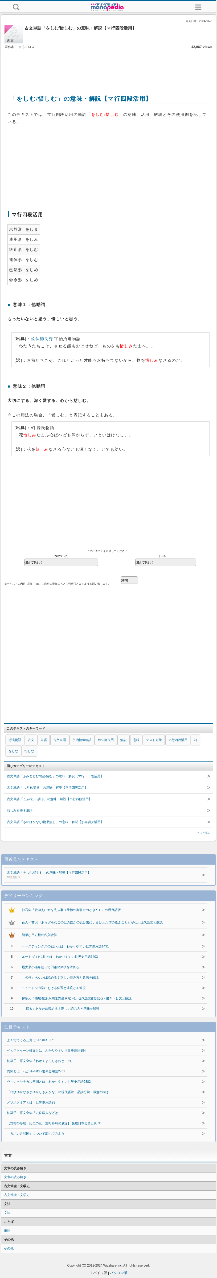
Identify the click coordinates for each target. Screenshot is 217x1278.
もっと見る (203, 832)
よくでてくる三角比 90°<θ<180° (30, 1040)
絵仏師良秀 (42, 339)
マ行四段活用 (177, 740)
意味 (136, 740)
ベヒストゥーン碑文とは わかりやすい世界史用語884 (46, 1050)
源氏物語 (15, 740)
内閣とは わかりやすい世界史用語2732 (36, 1071)
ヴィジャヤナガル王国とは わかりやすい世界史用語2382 (49, 1082)
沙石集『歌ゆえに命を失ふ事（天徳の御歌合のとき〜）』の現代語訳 (71, 910)
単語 (43, 740)
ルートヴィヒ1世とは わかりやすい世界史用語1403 (60, 957)
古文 (31, 740)
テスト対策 (154, 740)
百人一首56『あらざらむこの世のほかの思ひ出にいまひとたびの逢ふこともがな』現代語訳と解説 (92, 922)
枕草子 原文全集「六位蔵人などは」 (34, 1113)
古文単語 (59, 740)
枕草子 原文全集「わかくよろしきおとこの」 (40, 1061)
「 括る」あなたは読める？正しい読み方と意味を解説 (60, 1009)
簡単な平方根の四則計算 (39, 935)
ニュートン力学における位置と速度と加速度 (54, 988)
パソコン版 (118, 1273)
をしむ (13, 751)
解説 (123, 740)
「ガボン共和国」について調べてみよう (35, 1133)
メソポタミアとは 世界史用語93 (31, 1102)
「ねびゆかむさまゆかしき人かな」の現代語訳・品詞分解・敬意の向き (58, 1092)
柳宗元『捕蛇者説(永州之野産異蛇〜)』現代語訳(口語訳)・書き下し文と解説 (77, 998)
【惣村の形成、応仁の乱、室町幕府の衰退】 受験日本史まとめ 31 (54, 1123)
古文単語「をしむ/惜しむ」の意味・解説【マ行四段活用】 (97, 875)
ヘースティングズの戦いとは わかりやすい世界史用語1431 (65, 946)
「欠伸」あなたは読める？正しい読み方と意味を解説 (60, 977)
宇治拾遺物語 (82, 740)
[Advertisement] (108, 66)
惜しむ (29, 751)
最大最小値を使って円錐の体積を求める (50, 967)
